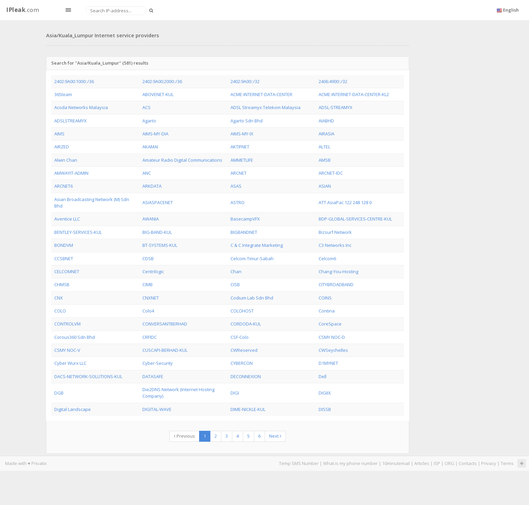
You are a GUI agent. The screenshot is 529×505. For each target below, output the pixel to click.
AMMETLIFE (242, 160)
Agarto (149, 121)
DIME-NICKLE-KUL (248, 409)
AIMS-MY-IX (242, 134)
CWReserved (244, 350)
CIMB (147, 284)
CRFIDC (149, 337)
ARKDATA (152, 186)
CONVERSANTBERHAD (164, 324)
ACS (146, 107)
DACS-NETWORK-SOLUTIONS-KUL (88, 376)
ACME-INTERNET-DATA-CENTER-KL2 (354, 94)
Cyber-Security (157, 363)
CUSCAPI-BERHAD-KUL (164, 350)
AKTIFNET (240, 147)
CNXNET (150, 298)
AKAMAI (150, 147)
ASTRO (238, 202)
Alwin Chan (65, 160)
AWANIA (150, 219)
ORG (449, 463)
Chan (236, 271)
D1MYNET (328, 363)
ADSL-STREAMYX (335, 107)
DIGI (235, 393)
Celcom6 (327, 258)
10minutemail (396, 463)
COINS (325, 298)
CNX (58, 298)
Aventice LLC (67, 219)
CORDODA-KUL (246, 324)
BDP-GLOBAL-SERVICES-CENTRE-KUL (355, 219)
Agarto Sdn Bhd (247, 121)
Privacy (488, 463)
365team (63, 94)
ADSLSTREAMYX (70, 121)
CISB (235, 284)
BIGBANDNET (244, 232)
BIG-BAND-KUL (157, 232)
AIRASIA (326, 134)
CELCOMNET (66, 271)
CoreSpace (330, 324)
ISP (437, 463)
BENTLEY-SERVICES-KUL (78, 232)
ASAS (236, 186)
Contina (327, 311)
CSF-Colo (240, 337)
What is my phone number (350, 463)
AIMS (59, 134)
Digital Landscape (72, 409)
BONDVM (63, 245)
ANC (146, 173)
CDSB (148, 258)
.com (22, 10)
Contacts (468, 463)
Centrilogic (153, 271)
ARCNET (239, 173)
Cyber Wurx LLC (70, 363)
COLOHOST (242, 311)
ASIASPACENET (157, 202)
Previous (184, 436)
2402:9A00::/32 (245, 81)
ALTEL (324, 147)
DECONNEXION (246, 376)
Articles (421, 463)
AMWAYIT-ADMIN (71, 173)
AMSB (325, 160)
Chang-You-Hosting (338, 271)
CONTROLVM (67, 324)
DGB (59, 393)
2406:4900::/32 (333, 81)
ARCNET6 (63, 186)
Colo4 (148, 311)
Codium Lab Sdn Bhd (252, 298)
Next (275, 436)
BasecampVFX (245, 219)
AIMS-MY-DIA (155, 134)
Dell (322, 376)
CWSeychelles (333, 350)
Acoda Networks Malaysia (81, 107)
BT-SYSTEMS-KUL (159, 245)
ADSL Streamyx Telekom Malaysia (266, 107)
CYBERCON (242, 363)
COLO (60, 311)
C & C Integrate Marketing (257, 245)
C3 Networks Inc (335, 245)
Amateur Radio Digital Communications (182, 160)
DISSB (325, 409)
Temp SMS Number (299, 463)
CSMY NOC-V (67, 350)
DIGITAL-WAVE (156, 409)
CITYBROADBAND (336, 284)
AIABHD (326, 121)
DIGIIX (325, 393)
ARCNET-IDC (331, 173)
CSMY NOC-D (332, 337)
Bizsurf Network (335, 232)
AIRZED (61, 147)
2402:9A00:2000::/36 (162, 81)
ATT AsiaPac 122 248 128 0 (345, 202)
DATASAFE (152, 376)
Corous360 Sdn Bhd (74, 337)
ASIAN (325, 186)
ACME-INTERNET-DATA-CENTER (261, 94)
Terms (507, 463)
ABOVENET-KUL (157, 94)
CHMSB (61, 284)
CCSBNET (63, 258)
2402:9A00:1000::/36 (74, 81)
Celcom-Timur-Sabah (252, 258)
